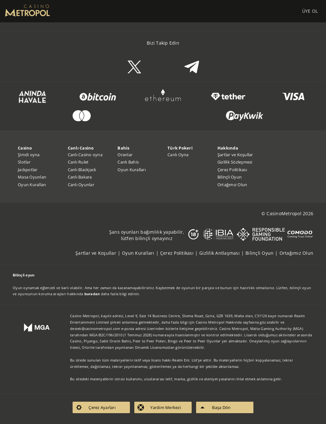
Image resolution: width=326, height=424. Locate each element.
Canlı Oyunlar (81, 184)
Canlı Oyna (178, 154)
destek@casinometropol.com (95, 328)
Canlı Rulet (78, 162)
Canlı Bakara (80, 177)
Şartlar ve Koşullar (235, 154)
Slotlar (24, 162)
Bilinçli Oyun (229, 177)
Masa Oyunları (32, 177)
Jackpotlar (28, 169)
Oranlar (124, 154)
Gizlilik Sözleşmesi (234, 162)
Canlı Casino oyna (85, 154)
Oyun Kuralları (32, 184)
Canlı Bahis (128, 162)
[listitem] (98, 253)
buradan (92, 293)
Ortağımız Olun (232, 184)
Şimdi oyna (29, 154)
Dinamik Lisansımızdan (154, 347)
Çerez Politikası (232, 169)
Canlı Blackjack (82, 169)
